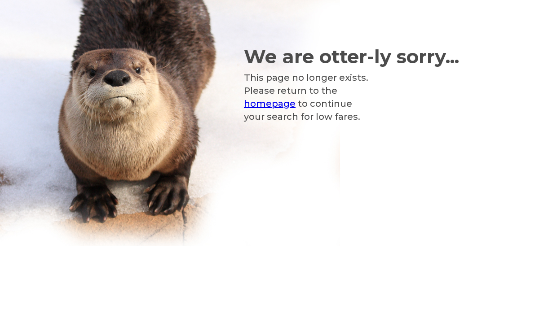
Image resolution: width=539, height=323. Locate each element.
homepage (270, 103)
